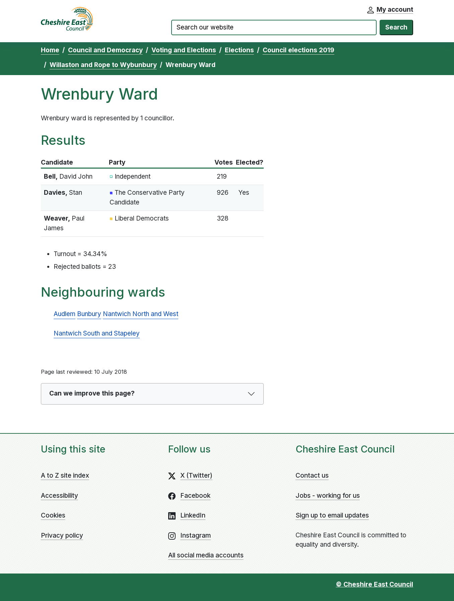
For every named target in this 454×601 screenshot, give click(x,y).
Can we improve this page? (92, 393)
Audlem (64, 314)
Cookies (53, 515)
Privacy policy (62, 535)
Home (50, 50)
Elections (239, 50)
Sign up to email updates (332, 515)
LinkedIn (192, 515)
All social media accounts (206, 555)
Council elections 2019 (298, 50)
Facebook (195, 495)
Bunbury (89, 314)
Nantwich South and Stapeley (97, 333)
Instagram (195, 535)
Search (396, 27)
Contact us (312, 475)
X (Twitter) (196, 475)
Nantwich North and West (140, 314)
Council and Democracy (105, 50)
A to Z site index (65, 475)
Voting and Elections (183, 50)
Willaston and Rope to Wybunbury (103, 65)
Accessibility (59, 495)
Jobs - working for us (328, 495)
